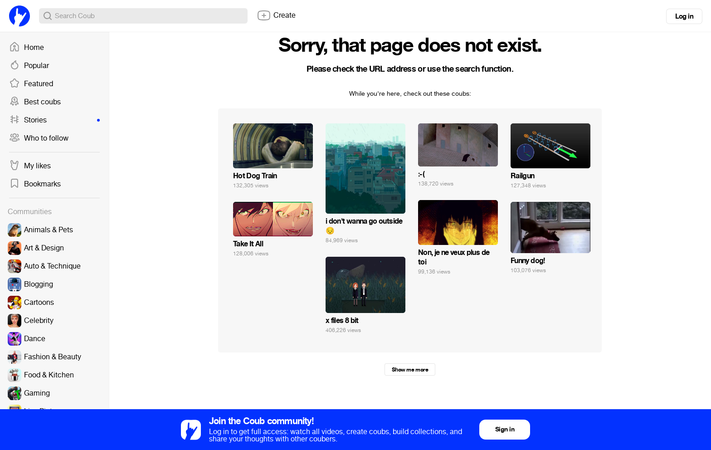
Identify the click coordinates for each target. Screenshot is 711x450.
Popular (29, 65)
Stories (54, 120)
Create (276, 15)
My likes (30, 166)
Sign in (504, 429)
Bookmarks (35, 184)
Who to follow (38, 138)
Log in (684, 16)
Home (26, 47)
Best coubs (35, 102)
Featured (31, 84)
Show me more (410, 369)
